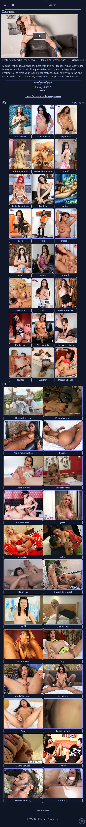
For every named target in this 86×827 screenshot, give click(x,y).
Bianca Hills (23, 661)
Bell (23, 626)
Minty (43, 275)
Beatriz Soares (63, 487)
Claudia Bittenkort (63, 592)
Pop (62, 661)
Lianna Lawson (23, 765)
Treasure (65, 240)
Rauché (62, 452)
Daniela (43, 206)
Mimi (66, 171)
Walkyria (20, 310)
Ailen (62, 557)
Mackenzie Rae (65, 310)
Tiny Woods (43, 345)
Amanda (62, 800)
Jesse (62, 522)
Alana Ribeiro (43, 136)
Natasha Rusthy (23, 800)
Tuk (43, 240)
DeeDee (20, 379)
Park (20, 240)
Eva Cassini (20, 136)
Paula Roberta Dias (23, 452)
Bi (43, 310)
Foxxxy (62, 765)
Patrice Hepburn (65, 345)
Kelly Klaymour (62, 418)
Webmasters (43, 810)
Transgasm (8, 11)
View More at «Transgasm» (43, 96)
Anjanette (66, 136)
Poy (20, 275)
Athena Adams (20, 171)
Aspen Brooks (23, 487)
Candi (65, 275)
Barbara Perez (23, 522)
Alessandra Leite (23, 418)
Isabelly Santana (20, 206)
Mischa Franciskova (25, 60)
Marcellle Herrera (43, 171)
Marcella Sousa (65, 379)
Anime (65, 206)
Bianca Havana (62, 731)
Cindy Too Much (23, 696)
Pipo (23, 730)
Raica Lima (62, 696)
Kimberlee (20, 345)
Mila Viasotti (63, 626)
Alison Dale (23, 557)
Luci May (43, 379)
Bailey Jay (23, 592)
